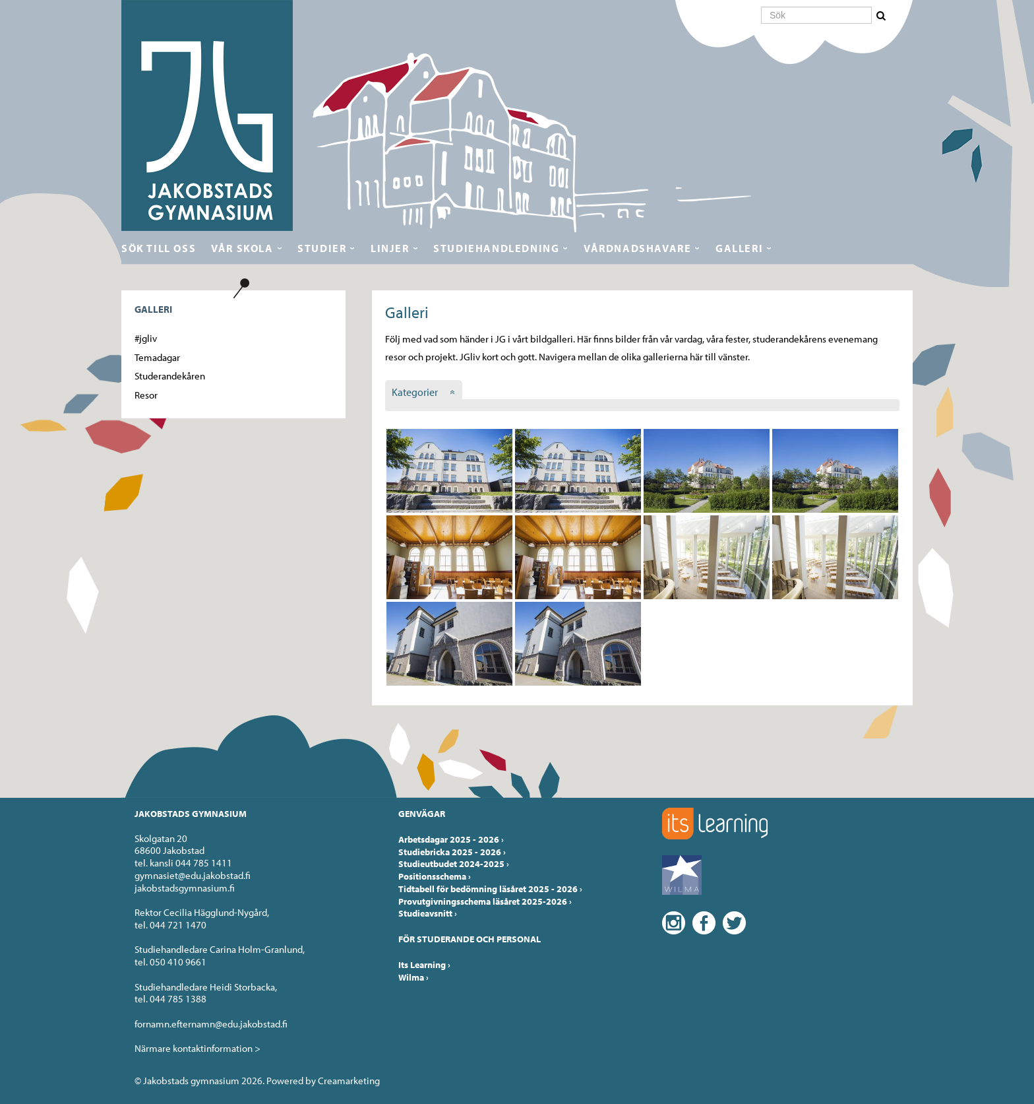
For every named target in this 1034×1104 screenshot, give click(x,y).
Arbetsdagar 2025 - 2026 (451, 839)
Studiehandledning (496, 248)
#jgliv (146, 338)
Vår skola (242, 248)
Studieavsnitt (427, 913)
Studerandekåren (170, 376)
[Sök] (816, 15)
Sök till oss (158, 248)
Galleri (739, 248)
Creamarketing (349, 1080)
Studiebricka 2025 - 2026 (452, 852)
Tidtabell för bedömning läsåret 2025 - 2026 (490, 889)
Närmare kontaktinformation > (197, 1048)
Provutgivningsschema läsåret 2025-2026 (485, 901)
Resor (146, 395)
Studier (321, 248)
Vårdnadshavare (637, 248)
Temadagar (157, 357)
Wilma (413, 977)
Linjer (390, 248)
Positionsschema (434, 876)
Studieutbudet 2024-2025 (453, 864)
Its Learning (424, 965)
